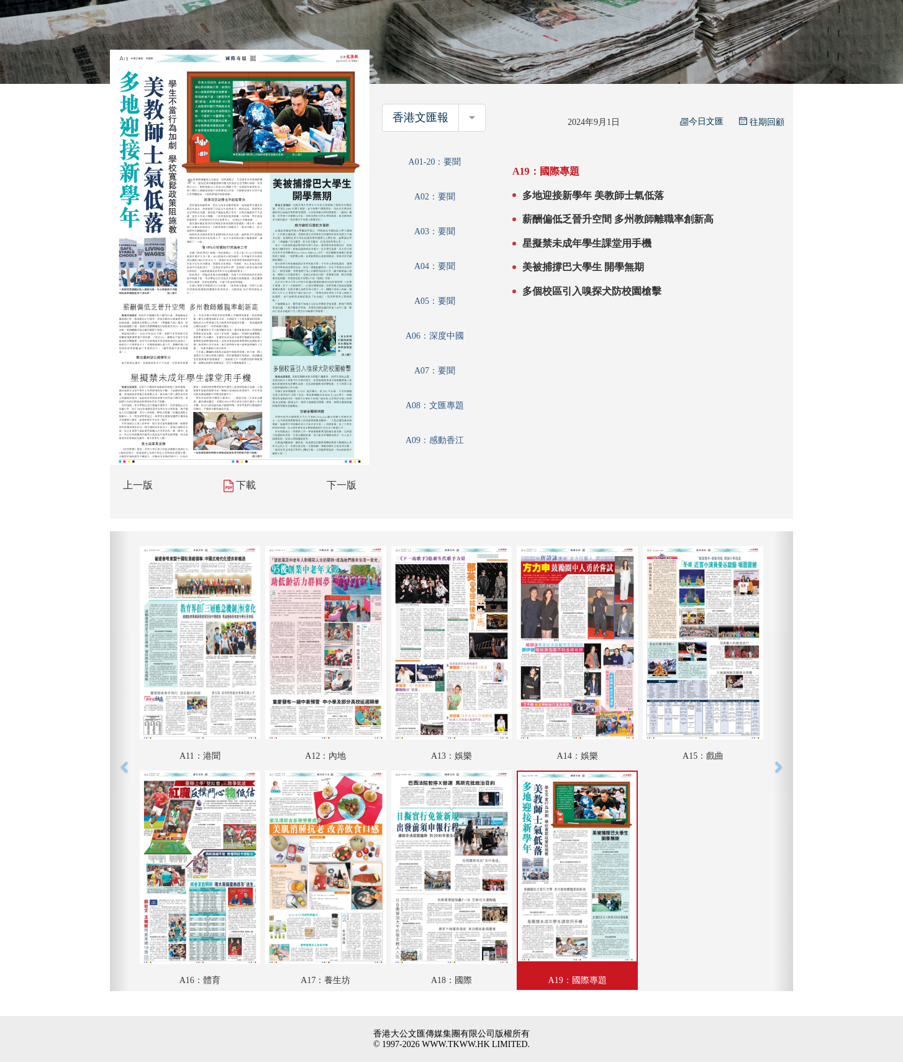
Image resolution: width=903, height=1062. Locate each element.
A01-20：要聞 (435, 162)
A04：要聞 (434, 266)
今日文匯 (702, 121)
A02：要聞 (434, 196)
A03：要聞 (434, 231)
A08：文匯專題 (435, 405)
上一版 (138, 485)
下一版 (341, 485)
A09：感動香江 (435, 440)
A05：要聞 (434, 301)
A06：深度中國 (435, 336)
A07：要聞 (434, 370)
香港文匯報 (420, 117)
